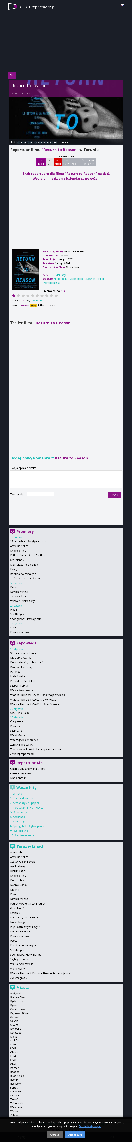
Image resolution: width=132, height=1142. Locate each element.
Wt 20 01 (75, 162)
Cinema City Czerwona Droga (27, 768)
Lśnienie (18, 793)
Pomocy (15, 726)
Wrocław (15, 1111)
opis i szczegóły (42, 142)
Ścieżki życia (17, 614)
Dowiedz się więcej (90, 1126)
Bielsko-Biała (18, 997)
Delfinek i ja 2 (18, 550)
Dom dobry (20, 812)
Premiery (25, 531)
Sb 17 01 (49, 162)
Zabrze (14, 1115)
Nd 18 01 (58, 162)
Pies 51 (14, 609)
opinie (65, 142)
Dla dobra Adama (20, 657)
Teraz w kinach (30, 846)
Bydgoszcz (16, 1001)
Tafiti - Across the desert (25, 578)
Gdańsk (14, 1017)
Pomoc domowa (20, 632)
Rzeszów (15, 1083)
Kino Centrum (18, 778)
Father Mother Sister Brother (27, 555)
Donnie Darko (18, 885)
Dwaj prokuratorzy (21, 667)
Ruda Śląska (17, 1076)
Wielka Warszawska (21, 690)
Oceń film (38, 300)
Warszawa (16, 1107)
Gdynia (14, 1021)
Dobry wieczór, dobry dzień (26, 662)
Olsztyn (14, 1052)
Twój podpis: (18, 494)
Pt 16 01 (41, 162)
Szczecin (15, 1095)
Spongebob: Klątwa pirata (26, 619)
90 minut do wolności (23, 653)
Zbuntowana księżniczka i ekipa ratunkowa (35, 749)
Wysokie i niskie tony (22, 601)
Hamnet (15, 671)
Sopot (14, 1087)
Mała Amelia (17, 676)
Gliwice (14, 1025)
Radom (14, 1072)
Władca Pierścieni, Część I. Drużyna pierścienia (37, 695)
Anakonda (19, 817)
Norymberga (17, 922)
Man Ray (26, 93)
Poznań (14, 1068)
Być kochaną (20, 830)
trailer (57, 142)
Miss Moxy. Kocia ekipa (24, 564)
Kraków (14, 1040)
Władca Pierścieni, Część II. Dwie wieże (33, 699)
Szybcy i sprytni (19, 685)
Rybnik (14, 1079)
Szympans (16, 730)
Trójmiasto (17, 1103)
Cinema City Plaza (20, 773)
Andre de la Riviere (65, 278)
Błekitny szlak (18, 871)
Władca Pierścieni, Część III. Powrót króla (34, 704)
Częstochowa (18, 1009)
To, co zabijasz (19, 596)
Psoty (13, 569)
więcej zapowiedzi (23, 754)
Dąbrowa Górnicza (21, 1013)
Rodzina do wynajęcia (23, 574)
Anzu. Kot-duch (19, 546)
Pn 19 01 (66, 162)
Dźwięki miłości (19, 591)
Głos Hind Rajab (20, 712)
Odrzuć (54, 1134)
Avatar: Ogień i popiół (26, 803)
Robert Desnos (86, 278)
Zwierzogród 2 (21, 821)
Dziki (13, 627)
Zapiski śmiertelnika (22, 744)
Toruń (14, 1099)
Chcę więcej (17, 721)
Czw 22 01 (91, 162)
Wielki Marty (17, 735)
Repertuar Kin (29, 762)
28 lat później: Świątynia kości (28, 541)
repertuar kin (24, 142)
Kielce (13, 1036)
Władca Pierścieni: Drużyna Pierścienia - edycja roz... (41, 973)
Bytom (14, 1005)
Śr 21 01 (83, 162)
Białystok (15, 993)
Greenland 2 (17, 560)
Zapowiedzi (27, 643)
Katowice (15, 1032)
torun (36, 6)
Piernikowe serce (24, 835)
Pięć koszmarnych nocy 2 (28, 807)
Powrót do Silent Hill (22, 681)
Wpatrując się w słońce (24, 740)
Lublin (13, 1044)
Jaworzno (15, 1028)
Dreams (15, 587)
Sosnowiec (16, 1091)
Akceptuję (75, 1134)
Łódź (13, 1048)
